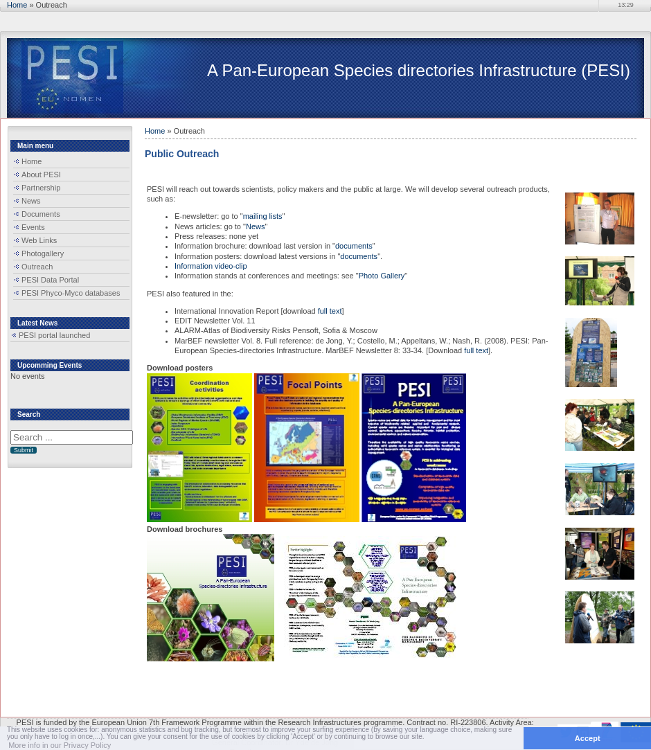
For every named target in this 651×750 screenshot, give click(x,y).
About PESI (41, 174)
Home (17, 5)
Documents (40, 214)
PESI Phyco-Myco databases (70, 293)
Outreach (37, 266)
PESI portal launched (54, 335)
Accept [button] (587, 738)
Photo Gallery (382, 275)
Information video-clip (211, 266)
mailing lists (263, 216)
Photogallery (42, 253)
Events (33, 227)
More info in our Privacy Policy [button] (59, 745)
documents (354, 246)
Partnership (40, 188)
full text (329, 311)
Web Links (39, 240)
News (31, 201)
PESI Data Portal (50, 280)
